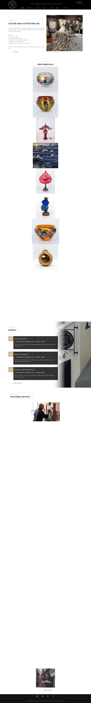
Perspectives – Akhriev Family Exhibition (24, 369)
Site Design (62, 700)
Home (22, 8)
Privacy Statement (54, 700)
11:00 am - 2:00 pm (39, 341)
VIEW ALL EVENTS (17, 383)
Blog (51, 8)
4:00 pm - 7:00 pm (39, 357)
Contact (66, 8)
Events (38, 8)
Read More (15, 51)
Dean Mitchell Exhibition (20, 339)
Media (57, 8)
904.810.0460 (80, 3)
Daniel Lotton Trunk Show (21, 354)
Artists (30, 8)
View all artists (48, 690)
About (45, 8)
